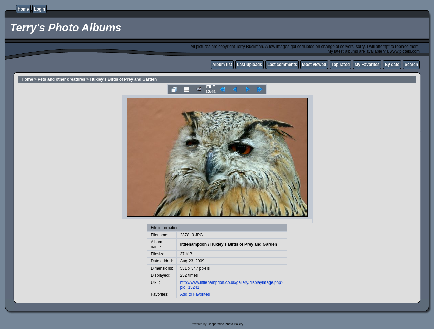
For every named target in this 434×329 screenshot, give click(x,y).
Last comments (282, 64)
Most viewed (314, 64)
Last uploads (249, 64)
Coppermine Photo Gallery (225, 324)
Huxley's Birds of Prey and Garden (123, 79)
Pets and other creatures (61, 79)
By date (392, 64)
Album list (222, 64)
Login (39, 9)
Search (411, 64)
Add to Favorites (195, 294)
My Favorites (367, 64)
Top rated (340, 64)
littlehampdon (193, 244)
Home (23, 9)
